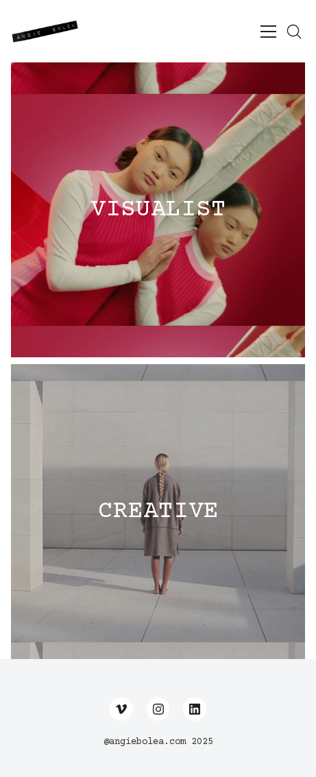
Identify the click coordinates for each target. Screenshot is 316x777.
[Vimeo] (121, 709)
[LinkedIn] (194, 709)
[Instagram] (158, 709)
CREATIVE (158, 511)
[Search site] (294, 31)
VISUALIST (158, 210)
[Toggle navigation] (268, 31)
